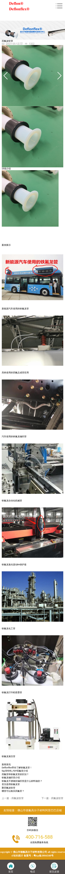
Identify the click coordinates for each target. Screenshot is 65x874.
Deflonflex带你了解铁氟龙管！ (17, 767)
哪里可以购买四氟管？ (13, 791)
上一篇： (13, 798)
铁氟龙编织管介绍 (11, 777)
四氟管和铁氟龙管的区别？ (15, 774)
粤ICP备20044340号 (43, 855)
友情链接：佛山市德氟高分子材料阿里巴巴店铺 (32, 810)
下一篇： (52, 798)
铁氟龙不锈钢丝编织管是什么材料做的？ (22, 781)
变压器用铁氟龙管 (11, 784)
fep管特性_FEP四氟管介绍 (15, 771)
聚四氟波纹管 (8, 787)
